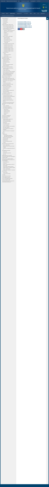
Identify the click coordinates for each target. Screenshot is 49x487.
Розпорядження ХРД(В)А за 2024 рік (25, 25)
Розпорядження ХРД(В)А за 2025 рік (25, 27)
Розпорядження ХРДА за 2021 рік (24, 21)
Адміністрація (12, 13)
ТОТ (38, 13)
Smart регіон (26, 13)
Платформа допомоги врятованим (8, 15)
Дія (18, 1)
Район (7, 13)
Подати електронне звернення (12, 1)
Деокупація (43, 13)
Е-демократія (32, 1)
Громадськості (19, 13)
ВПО (34, 13)
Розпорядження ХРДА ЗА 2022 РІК (24, 23)
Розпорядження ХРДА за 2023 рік (24, 24)
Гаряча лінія (3, 1)
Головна (3, 13)
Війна (31, 13)
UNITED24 (38, 1)
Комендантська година (25, 1)
